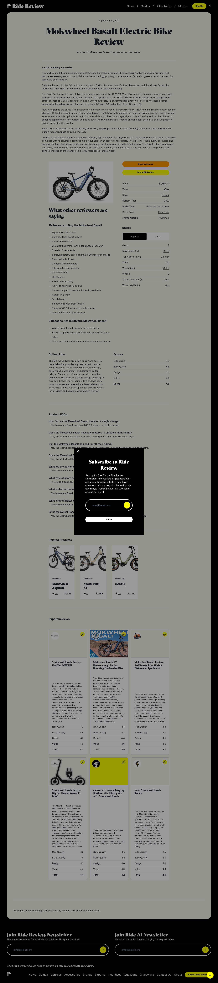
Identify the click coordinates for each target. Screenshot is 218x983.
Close (109, 519)
